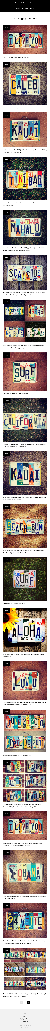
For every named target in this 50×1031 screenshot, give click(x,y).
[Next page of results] (28, 1002)
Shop (16, 3)
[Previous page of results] (21, 1002)
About (22, 3)
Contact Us (25, 1022)
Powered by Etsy (25, 1028)
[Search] (34, 3)
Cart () (29, 3)
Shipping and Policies (25, 1019)
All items (31, 18)
